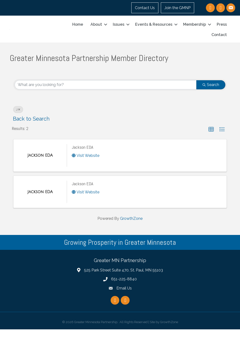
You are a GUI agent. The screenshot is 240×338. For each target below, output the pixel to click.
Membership (194, 28)
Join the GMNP (177, 8)
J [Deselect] (18, 118)
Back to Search (31, 127)
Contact (219, 39)
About (96, 28)
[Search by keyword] (106, 93)
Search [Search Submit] (211, 93)
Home (77, 28)
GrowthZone (131, 227)
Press (222, 28)
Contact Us (145, 8)
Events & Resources (153, 28)
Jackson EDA (82, 156)
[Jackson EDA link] (40, 164)
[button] (211, 138)
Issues (118, 28)
